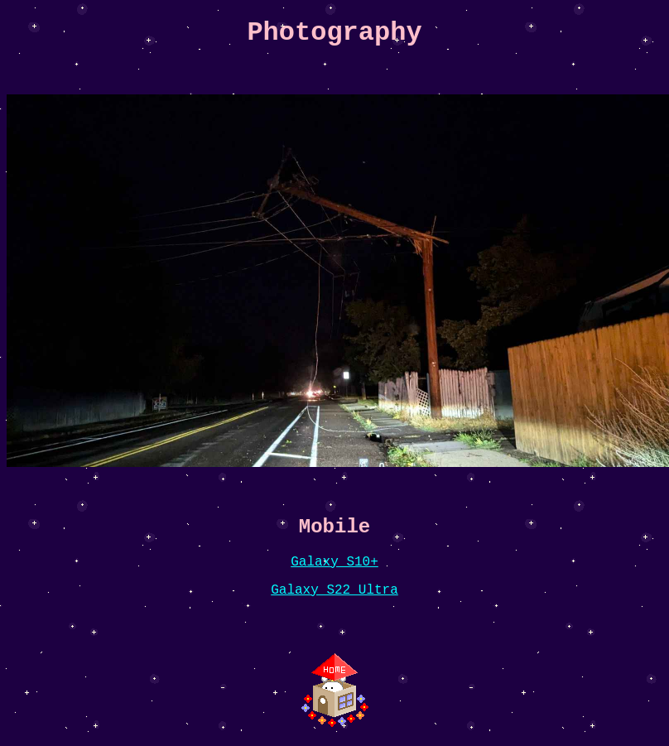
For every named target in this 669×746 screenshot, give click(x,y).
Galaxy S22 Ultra (334, 590)
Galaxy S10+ (334, 562)
